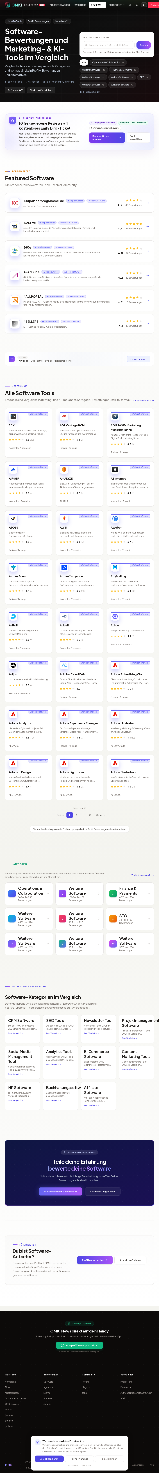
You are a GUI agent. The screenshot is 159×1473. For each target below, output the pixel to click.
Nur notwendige (79, 1458)
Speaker (47, 1398)
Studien (9, 1420)
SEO (144, 77)
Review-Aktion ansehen (107, 138)
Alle (84, 62)
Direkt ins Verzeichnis (41, 90)
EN (144, 5)
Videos (8, 1409)
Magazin (86, 1387)
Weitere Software (93, 69)
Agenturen (48, 1387)
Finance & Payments (124, 69)
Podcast (9, 1415)
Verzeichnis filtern (96, 37)
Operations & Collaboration (108, 62)
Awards (47, 1404)
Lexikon (9, 1426)
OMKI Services (12, 1404)
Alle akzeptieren (49, 1458)
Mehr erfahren (138, 363)
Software (48, 1381)
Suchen (144, 45)
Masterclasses (60, 5)
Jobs (84, 1392)
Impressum (126, 1381)
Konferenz (34, 5)
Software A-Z (15, 90)
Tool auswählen (136, 138)
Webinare (80, 5)
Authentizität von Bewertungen (136, 1392)
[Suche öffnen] (130, 5)
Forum (85, 1381)
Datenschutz (127, 1387)
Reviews (97, 5)
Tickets (9, 1387)
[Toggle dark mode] (137, 5)
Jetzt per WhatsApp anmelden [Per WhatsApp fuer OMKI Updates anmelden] (79, 1345)
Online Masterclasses (15, 1398)
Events (46, 1392)
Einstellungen (109, 1458)
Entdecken (117, 5)
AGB (122, 1398)
